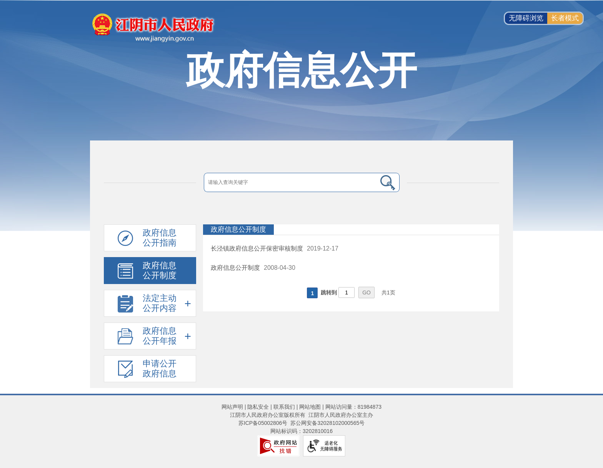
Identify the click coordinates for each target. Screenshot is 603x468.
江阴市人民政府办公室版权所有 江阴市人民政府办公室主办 (301, 415)
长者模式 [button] (565, 18)
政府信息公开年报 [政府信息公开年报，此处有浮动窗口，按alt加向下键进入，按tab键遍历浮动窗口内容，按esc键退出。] (160, 336)
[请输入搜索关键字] (290, 182)
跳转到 (328, 292)
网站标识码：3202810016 (301, 431)
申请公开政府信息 (160, 368)
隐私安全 (258, 407)
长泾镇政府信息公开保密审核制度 (257, 248)
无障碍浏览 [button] (526, 18)
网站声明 (232, 407)
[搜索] (388, 182)
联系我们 (284, 407)
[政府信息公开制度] (351, 229)
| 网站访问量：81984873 (351, 407)
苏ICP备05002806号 (263, 423)
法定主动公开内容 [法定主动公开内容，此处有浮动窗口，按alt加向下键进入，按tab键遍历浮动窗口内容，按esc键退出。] (160, 303)
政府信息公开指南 (160, 237)
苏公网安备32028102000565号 (327, 423)
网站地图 (310, 407)
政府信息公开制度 (160, 270)
